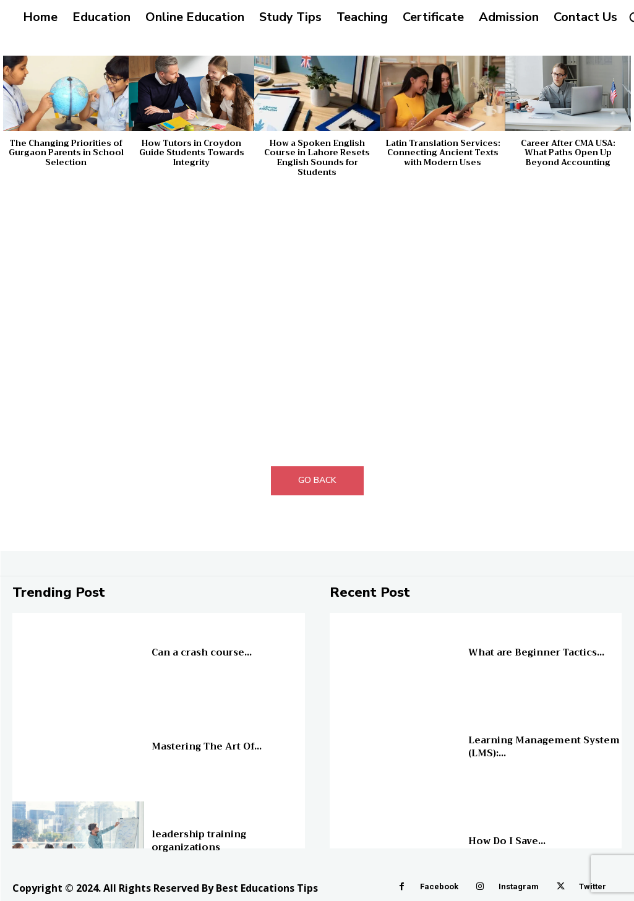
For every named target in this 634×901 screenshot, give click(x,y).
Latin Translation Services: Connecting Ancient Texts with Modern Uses (442, 152)
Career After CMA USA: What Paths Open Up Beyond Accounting (568, 152)
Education (167, 643)
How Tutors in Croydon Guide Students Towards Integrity (191, 152)
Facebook (439, 886)
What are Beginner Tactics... (533, 651)
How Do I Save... (505, 840)
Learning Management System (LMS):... (539, 746)
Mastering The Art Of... (204, 746)
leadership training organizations (197, 840)
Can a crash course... (199, 651)
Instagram (519, 886)
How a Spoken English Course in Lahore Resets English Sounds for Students (317, 157)
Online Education (495, 643)
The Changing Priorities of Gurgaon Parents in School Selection (66, 152)
